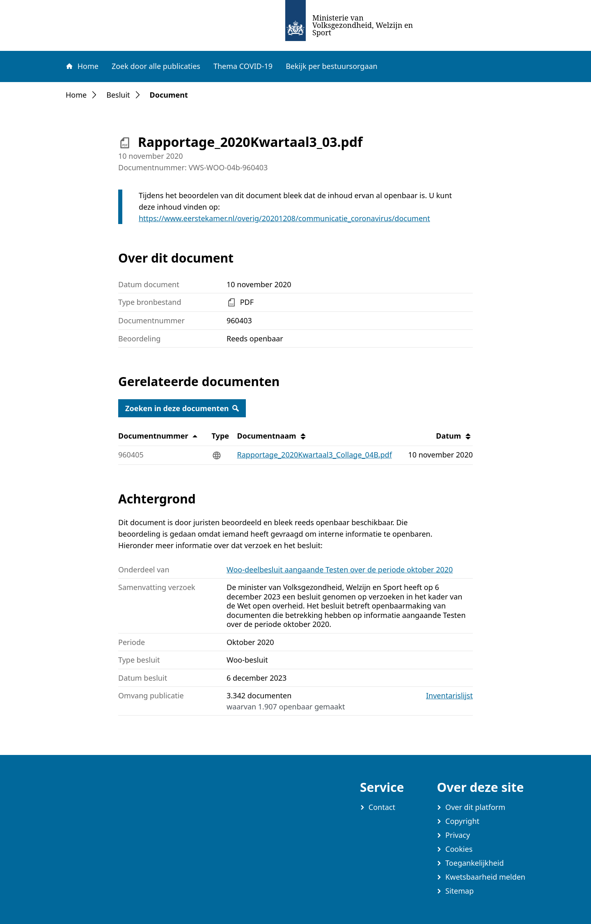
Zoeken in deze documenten (182, 408)
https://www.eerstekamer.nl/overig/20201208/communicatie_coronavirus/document (284, 218)
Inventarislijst (449, 695)
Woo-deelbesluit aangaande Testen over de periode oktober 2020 (340, 569)
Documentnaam (272, 436)
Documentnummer (159, 436)
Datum (454, 436)
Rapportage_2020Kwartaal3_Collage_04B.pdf (314, 455)
